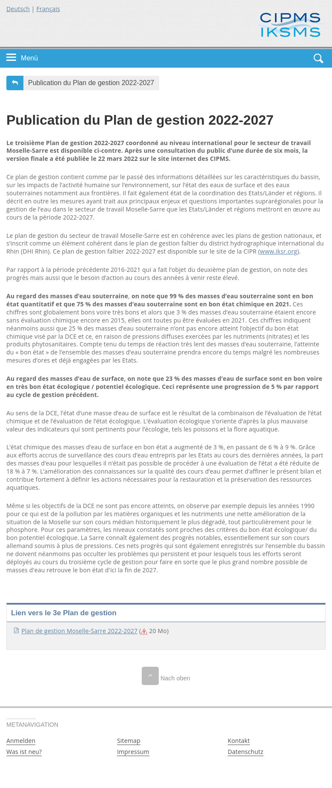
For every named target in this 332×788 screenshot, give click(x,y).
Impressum (133, 752)
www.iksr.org (278, 252)
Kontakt (239, 741)
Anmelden (20, 741)
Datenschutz (245, 752)
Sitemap (128, 741)
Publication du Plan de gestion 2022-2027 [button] (91, 82)
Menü (29, 58)
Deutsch (18, 9)
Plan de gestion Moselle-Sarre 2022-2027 (79, 631)
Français (48, 9)
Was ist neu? (24, 752)
